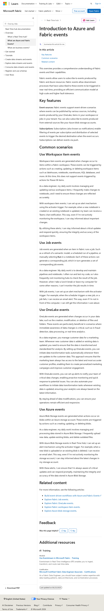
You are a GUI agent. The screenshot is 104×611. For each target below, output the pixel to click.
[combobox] (18, 24)
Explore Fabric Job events (56, 499)
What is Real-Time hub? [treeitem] (17, 36)
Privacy (58, 605)
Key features (47, 54)
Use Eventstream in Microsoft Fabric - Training (59, 558)
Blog (36, 605)
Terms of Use (7, 609)
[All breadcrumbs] (41, 20)
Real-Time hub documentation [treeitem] (18, 29)
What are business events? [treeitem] (19, 47)
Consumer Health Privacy (76, 605)
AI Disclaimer (7, 605)
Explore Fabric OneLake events (59, 503)
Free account (79, 11)
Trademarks (21, 609)
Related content (48, 61)
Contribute (47, 605)
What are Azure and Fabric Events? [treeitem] (19, 42)
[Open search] (91, 3)
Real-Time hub (53, 20)
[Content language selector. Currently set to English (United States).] (14, 599)
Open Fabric (94, 11)
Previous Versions (23, 605)
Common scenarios (50, 58)
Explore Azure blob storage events (60, 510)
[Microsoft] (5, 3)
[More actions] (99, 20)
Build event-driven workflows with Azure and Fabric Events (72, 495)
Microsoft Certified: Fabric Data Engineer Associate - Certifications (67, 572)
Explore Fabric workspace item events (62, 506)
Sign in (98, 3)
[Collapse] (33, 18)
